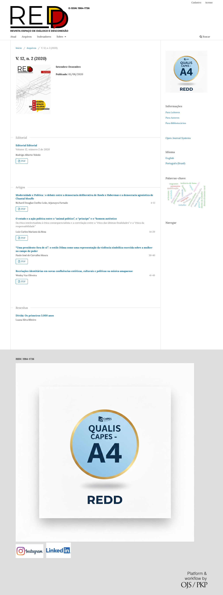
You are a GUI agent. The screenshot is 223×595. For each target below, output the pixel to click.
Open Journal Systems (178, 138)
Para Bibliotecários (176, 123)
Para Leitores (173, 112)
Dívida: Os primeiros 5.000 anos (35, 315)
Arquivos (27, 36)
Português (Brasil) (175, 163)
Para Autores (172, 117)
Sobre (60, 36)
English (170, 158)
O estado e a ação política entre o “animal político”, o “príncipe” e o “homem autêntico (85, 222)
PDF (23, 161)
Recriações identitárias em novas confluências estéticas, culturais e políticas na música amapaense (74, 271)
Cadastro (196, 2)
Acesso (209, 2)
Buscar (205, 36)
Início (19, 48)
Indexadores (44, 36)
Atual (13, 36)
